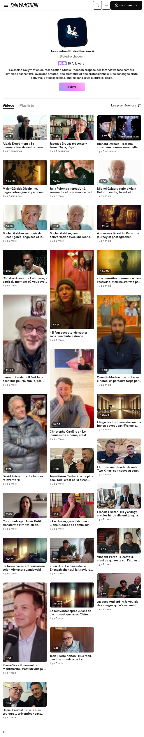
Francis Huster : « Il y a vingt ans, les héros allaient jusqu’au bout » (118, 513)
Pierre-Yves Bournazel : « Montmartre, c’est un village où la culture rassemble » (25, 667)
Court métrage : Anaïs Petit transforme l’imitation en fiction (22, 523)
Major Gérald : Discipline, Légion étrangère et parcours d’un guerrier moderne (23, 190)
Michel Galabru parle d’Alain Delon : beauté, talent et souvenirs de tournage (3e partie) (116, 190)
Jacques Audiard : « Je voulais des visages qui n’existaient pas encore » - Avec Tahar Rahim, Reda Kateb (119, 603)
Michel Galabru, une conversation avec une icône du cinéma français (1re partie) (71, 235)
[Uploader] (106, 5)
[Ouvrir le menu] (6, 5)
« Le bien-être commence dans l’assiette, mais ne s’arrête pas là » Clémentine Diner (119, 280)
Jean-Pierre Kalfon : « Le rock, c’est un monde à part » (71, 657)
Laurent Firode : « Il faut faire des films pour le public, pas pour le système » (23, 379)
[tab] (8, 105)
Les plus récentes (126, 105)
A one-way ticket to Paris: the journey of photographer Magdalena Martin (118, 235)
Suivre (72, 87)
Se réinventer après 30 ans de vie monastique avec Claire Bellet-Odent (70, 612)
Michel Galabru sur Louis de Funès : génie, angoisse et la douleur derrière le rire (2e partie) (22, 235)
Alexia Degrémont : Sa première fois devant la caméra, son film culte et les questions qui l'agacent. (25, 145)
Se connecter (126, 5)
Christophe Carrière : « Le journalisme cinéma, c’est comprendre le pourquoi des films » (69, 433)
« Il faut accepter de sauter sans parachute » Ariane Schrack (68, 334)
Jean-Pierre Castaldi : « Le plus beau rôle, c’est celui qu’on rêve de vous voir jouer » (71, 478)
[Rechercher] (97, 5)
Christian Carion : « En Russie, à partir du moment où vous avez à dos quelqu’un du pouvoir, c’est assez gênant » (25, 280)
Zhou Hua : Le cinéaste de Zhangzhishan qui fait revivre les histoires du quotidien (70, 568)
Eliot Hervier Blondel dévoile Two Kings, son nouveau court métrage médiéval (118, 469)
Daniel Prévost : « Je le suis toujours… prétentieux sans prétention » (22, 711)
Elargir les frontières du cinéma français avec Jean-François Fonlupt (119, 424)
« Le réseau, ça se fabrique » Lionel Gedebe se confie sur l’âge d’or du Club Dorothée (69, 523)
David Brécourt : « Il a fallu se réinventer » (23, 478)
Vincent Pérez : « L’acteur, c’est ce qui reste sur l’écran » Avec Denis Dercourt (118, 558)
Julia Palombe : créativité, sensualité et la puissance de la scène (71, 190)
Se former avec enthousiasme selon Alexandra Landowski (24, 568)
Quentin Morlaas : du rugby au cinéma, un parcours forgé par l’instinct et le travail (118, 379)
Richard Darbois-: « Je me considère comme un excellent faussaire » (119, 145)
